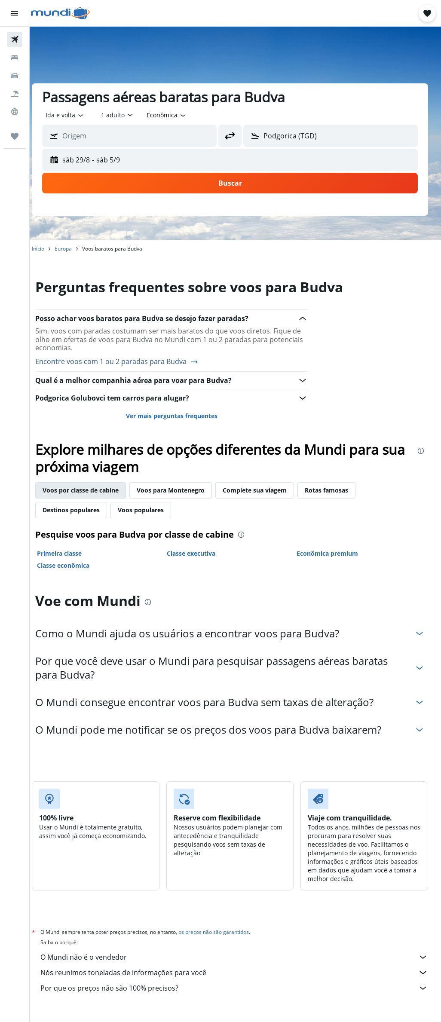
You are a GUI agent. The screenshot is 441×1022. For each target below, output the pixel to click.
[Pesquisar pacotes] (14, 93)
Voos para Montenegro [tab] (181, 490)
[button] (14, 13)
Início (49, 248)
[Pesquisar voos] (14, 39)
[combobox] (177, 115)
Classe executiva (198, 553)
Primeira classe (70, 553)
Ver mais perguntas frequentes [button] (178, 416)
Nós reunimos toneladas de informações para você (239, 972)
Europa (74, 248)
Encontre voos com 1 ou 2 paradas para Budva (127, 362)
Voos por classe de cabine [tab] (91, 490)
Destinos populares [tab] (81, 510)
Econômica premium (330, 553)
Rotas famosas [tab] (337, 490)
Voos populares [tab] (152, 510)
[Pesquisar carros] (14, 75)
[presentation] (421, 451)
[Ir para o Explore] (14, 111)
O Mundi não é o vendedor (239, 957)
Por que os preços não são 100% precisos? (239, 988)
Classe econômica (74, 565)
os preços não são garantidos (224, 932)
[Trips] (14, 136)
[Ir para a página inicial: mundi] (60, 13)
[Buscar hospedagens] (14, 57)
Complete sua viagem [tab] (265, 490)
